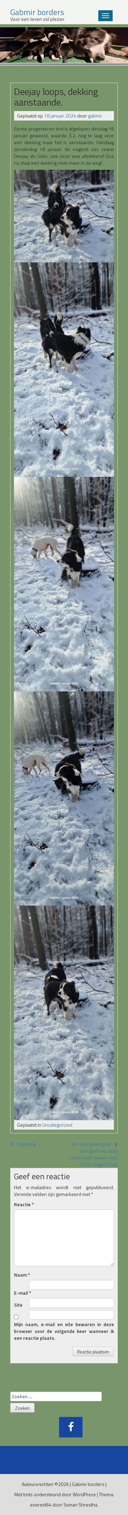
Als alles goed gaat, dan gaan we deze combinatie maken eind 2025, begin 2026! (94, 1154)
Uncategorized (57, 1124)
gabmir (95, 115)
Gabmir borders (88, 1484)
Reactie (24, 1204)
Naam (22, 1274)
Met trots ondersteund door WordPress (55, 1494)
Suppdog (22, 1143)
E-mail (22, 1293)
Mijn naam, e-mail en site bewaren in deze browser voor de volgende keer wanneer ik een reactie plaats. (64, 1331)
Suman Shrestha (80, 1504)
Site (18, 1304)
